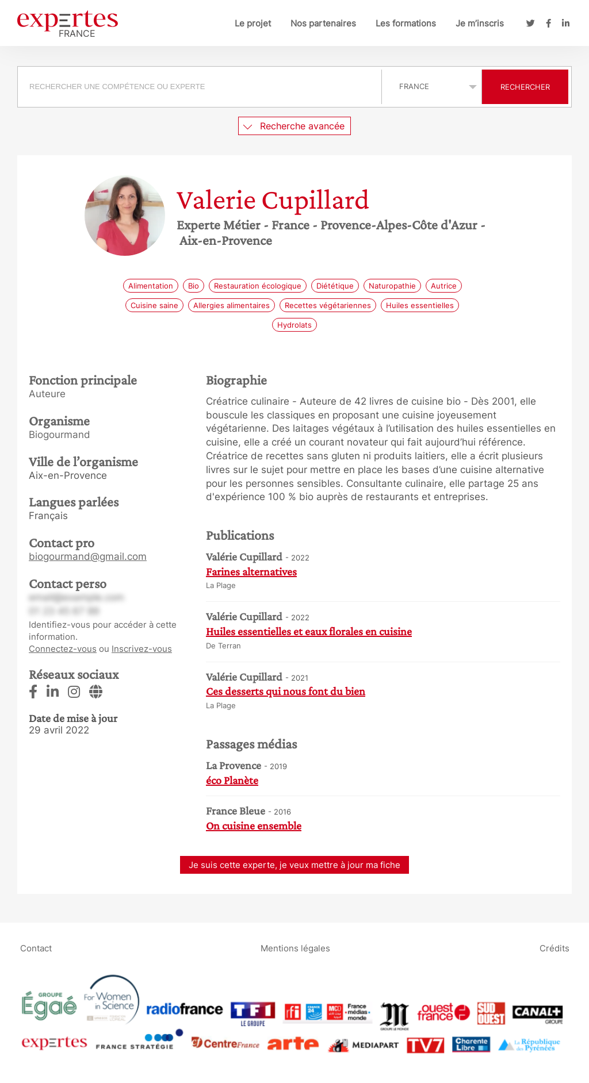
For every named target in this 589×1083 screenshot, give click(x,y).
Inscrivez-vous (142, 648)
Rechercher (525, 86)
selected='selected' (431, 86)
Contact (36, 948)
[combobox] (201, 87)
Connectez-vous (63, 648)
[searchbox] (199, 87)
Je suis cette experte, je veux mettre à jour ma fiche (294, 864)
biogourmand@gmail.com (88, 556)
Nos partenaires (323, 23)
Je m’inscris (480, 23)
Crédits (554, 948)
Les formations (406, 23)
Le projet (253, 23)
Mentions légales (295, 948)
